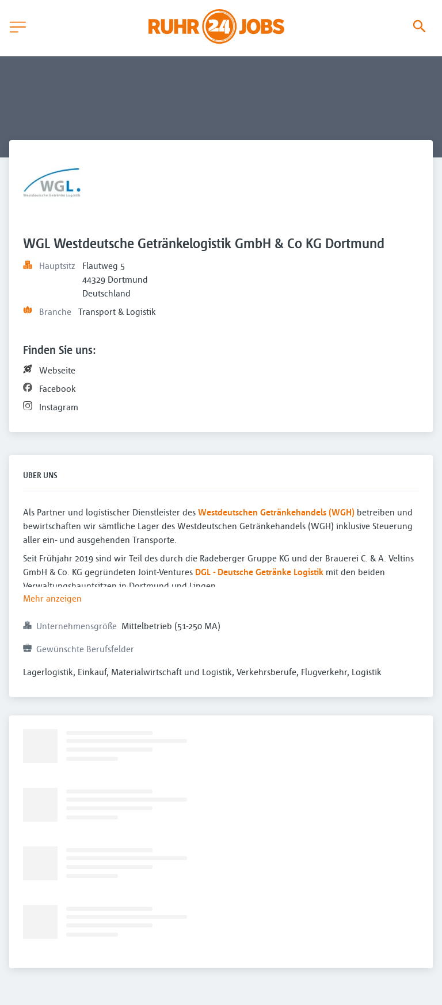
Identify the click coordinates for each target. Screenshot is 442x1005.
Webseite (57, 370)
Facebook (57, 388)
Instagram (58, 407)
